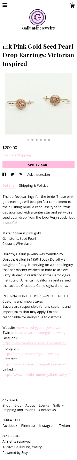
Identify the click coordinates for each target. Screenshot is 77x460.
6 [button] (49, 140)
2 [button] (32, 140)
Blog (18, 405)
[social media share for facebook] (4, 174)
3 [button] (37, 140)
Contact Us (47, 410)
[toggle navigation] (4, 5)
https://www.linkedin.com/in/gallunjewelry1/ (36, 374)
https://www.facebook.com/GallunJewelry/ (34, 343)
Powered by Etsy (15, 452)
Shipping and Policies (19, 410)
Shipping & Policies (33, 185)
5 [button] (45, 140)
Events (44, 405)
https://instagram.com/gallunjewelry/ (31, 353)
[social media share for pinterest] (21, 174)
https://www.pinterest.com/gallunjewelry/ (34, 364)
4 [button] (41, 140)
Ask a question (38, 174)
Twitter (64, 425)
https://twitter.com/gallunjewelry (40, 332)
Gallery (58, 405)
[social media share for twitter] (13, 174)
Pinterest (28, 425)
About (30, 405)
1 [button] (28, 140)
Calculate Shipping (16, 155)
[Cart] (72, 6)
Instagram (47, 425)
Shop (6, 405)
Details (8, 185)
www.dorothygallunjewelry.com (40, 327)
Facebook (10, 425)
